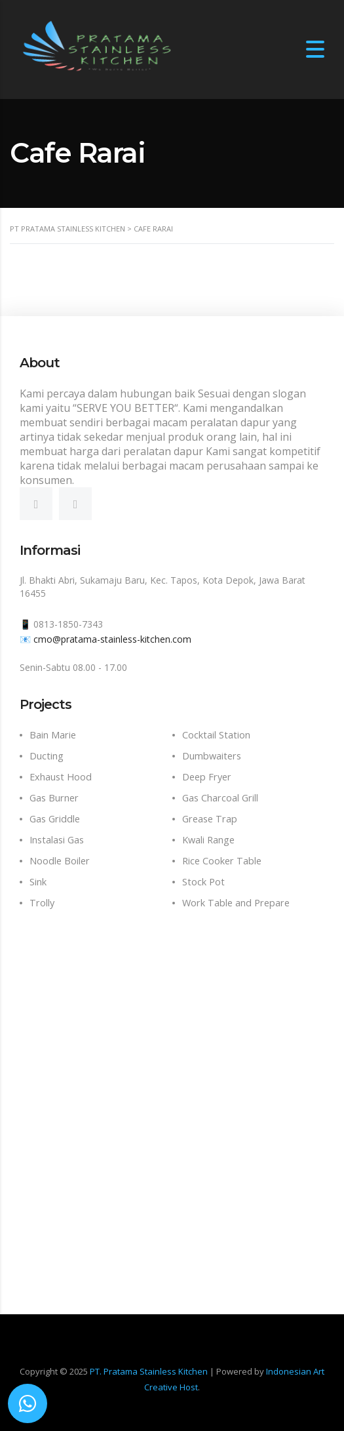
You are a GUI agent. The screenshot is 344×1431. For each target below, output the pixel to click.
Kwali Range (208, 840)
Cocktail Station (216, 735)
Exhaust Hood (60, 777)
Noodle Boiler (59, 861)
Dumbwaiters (211, 756)
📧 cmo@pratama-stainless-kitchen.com (105, 639)
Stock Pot (203, 882)
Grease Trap (209, 819)
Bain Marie (52, 735)
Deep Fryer (206, 777)
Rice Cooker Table (221, 861)
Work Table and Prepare (236, 903)
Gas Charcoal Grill (220, 798)
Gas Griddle (54, 819)
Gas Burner (54, 798)
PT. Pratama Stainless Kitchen (149, 1371)
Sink (38, 882)
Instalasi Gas (56, 840)
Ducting (46, 756)
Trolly (41, 903)
